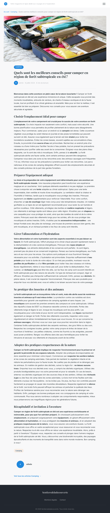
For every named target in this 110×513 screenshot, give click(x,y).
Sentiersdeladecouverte (55, 492)
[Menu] (104, 4)
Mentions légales (50, 500)
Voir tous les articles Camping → (27, 476)
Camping (14, 12)
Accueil (6, 12)
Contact (63, 500)
